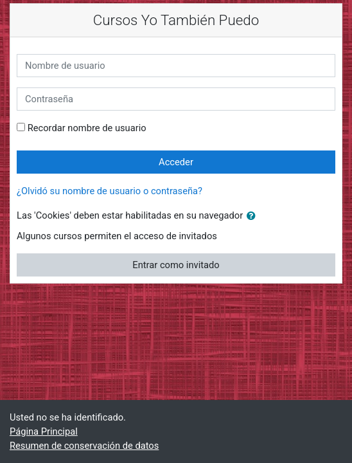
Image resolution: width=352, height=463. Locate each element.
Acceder (176, 162)
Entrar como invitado (175, 265)
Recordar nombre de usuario (87, 128)
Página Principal (44, 431)
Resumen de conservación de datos (84, 445)
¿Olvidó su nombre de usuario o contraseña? (109, 191)
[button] (253, 216)
